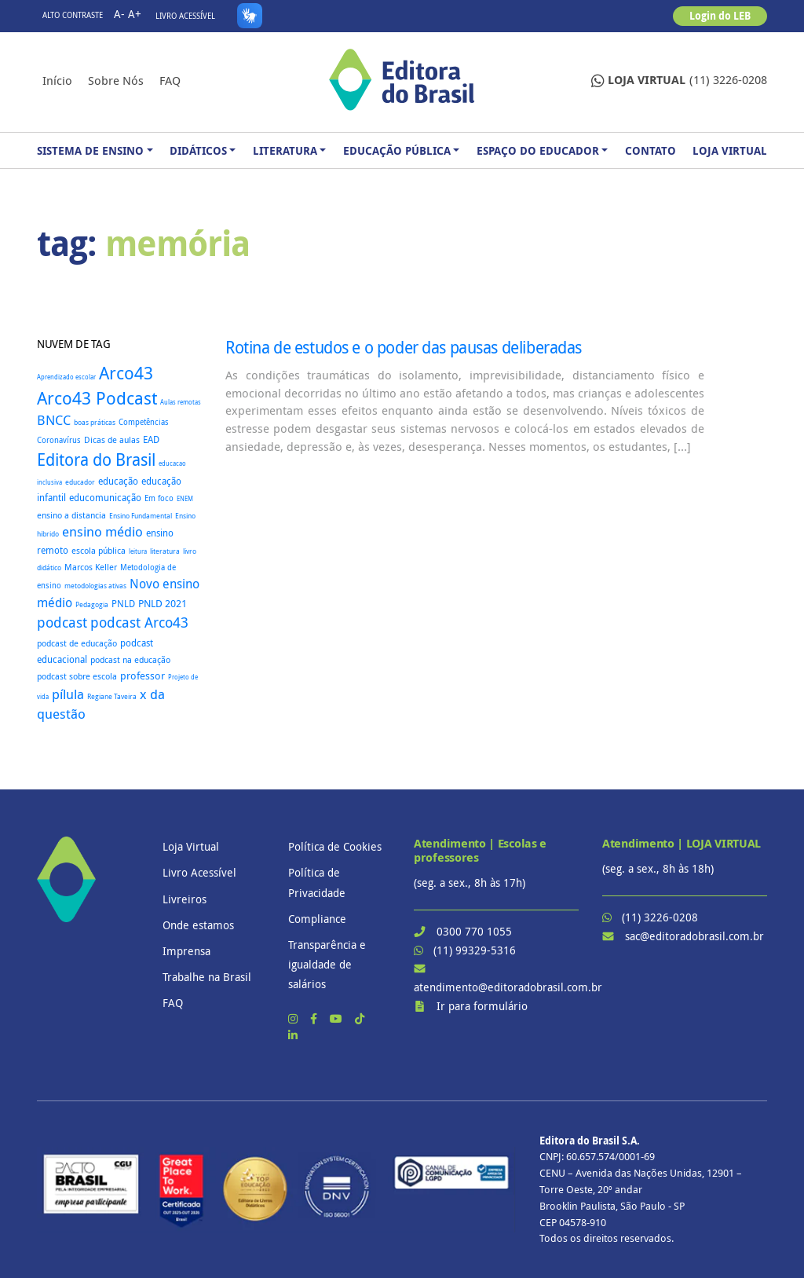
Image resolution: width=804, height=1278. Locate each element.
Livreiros (184, 899)
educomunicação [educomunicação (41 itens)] (105, 497)
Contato (650, 150)
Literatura (285, 150)
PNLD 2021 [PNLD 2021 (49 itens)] (162, 603)
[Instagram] (294, 1018)
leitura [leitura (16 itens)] (138, 551)
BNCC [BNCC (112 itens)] (54, 420)
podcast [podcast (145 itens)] (62, 622)
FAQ (170, 80)
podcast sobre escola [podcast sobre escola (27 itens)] (77, 676)
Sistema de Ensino (90, 150)
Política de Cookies (335, 846)
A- (119, 13)
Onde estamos (198, 924)
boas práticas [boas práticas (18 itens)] (94, 422)
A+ (134, 13)
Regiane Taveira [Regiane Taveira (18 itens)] (112, 696)
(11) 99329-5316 (474, 950)
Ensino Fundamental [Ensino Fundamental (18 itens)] (140, 516)
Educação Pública (397, 150)
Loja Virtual (730, 150)
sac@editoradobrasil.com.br (694, 935)
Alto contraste (72, 15)
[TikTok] (359, 1018)
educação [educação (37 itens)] (118, 481)
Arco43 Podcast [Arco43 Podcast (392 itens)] (97, 397)
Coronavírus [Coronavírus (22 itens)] (59, 440)
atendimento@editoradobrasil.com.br (508, 987)
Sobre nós (116, 80)
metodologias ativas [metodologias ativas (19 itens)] (95, 586)
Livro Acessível (185, 16)
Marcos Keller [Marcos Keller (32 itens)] (90, 567)
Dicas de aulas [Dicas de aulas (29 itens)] (112, 439)
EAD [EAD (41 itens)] (151, 439)
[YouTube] (337, 1018)
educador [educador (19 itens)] (80, 482)
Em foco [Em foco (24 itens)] (159, 498)
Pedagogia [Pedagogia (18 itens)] (91, 605)
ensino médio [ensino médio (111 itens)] (102, 531)
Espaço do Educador (538, 150)
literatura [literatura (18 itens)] (165, 551)
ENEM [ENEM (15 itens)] (185, 499)
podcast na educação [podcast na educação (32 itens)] (130, 659)
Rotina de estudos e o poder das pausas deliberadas (403, 347)
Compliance (317, 918)
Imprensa (186, 950)
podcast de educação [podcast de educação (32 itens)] (77, 643)
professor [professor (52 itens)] (142, 675)
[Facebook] (315, 1018)
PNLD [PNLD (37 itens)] (123, 604)
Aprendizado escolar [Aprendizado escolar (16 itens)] (66, 376)
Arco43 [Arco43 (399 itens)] (126, 372)
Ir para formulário (482, 1005)
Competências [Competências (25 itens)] (144, 421)
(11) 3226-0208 (679, 80)
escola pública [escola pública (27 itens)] (98, 550)
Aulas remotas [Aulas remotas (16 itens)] (180, 401)
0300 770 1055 (474, 931)
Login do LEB (720, 16)
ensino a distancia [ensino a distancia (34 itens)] (71, 515)
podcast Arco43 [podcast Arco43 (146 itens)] (139, 622)
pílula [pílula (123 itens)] (68, 694)
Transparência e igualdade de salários (327, 964)
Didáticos (198, 150)
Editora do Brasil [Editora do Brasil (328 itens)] (96, 460)
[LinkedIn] (293, 1034)
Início (57, 80)
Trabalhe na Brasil (207, 976)
